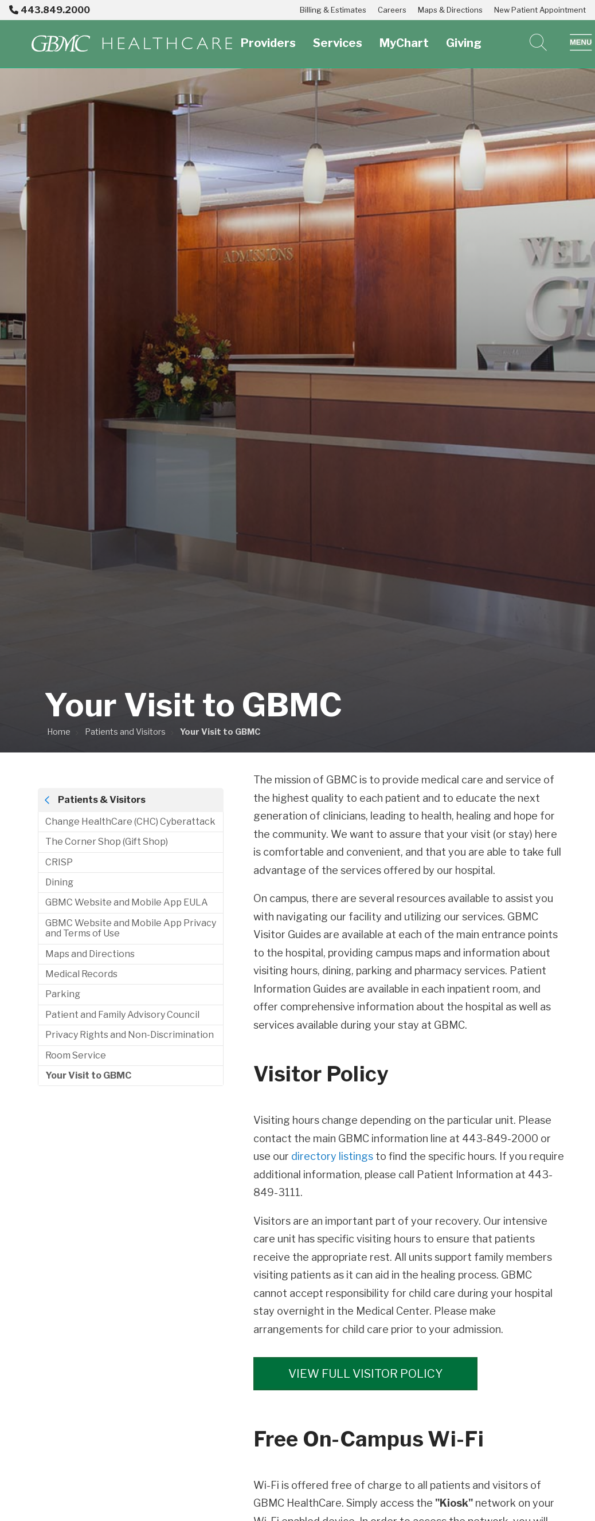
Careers (392, 9)
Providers (268, 36)
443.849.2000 (49, 10)
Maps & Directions (450, 9)
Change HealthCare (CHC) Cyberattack (130, 821)
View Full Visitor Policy (368, 1373)
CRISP (59, 862)
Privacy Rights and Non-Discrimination (129, 1034)
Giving (463, 36)
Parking (62, 994)
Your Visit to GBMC (88, 1075)
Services (337, 36)
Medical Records (81, 974)
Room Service (75, 1055)
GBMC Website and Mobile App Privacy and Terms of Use (130, 928)
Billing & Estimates (333, 9)
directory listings (332, 1156)
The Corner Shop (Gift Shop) (106, 841)
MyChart (404, 36)
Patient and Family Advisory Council (122, 1014)
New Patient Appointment (540, 9)
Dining (59, 882)
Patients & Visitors (102, 799)
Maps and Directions (90, 953)
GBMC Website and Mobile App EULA (126, 902)
